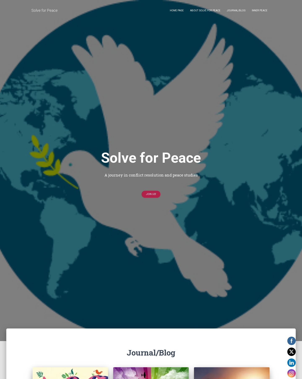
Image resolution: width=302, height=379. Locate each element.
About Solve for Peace (205, 10)
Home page (177, 10)
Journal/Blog (236, 10)
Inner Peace (259, 10)
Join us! (151, 195)
